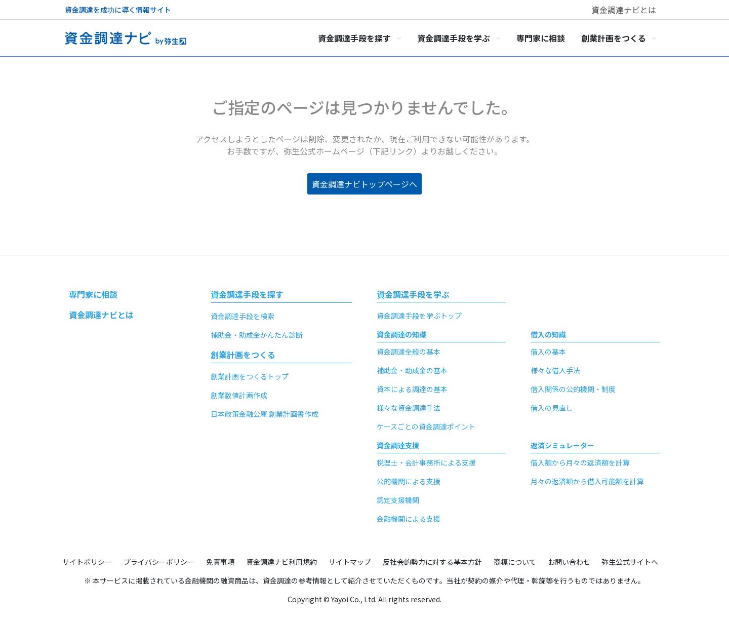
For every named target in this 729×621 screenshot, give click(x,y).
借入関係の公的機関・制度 (573, 389)
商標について (515, 562)
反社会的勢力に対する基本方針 (432, 562)
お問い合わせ (569, 562)
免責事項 (220, 562)
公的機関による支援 (408, 481)
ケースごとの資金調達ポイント (426, 426)
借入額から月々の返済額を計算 (580, 462)
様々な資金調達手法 (408, 408)
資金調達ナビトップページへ (364, 184)
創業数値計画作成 (239, 395)
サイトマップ (350, 562)
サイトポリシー (87, 562)
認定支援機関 (398, 500)
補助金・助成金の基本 (412, 370)
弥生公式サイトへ (629, 562)
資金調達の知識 (401, 334)
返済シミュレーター (562, 445)
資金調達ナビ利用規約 (281, 562)
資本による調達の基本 (412, 389)
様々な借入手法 (555, 370)
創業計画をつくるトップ (250, 376)
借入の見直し (552, 408)
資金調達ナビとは (623, 10)
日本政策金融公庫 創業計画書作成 (264, 414)
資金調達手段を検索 (242, 316)
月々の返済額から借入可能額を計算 (587, 481)
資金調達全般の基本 (408, 351)
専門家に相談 (93, 294)
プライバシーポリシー (159, 562)
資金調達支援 (398, 445)
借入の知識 (548, 334)
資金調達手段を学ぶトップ (419, 315)
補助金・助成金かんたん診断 (257, 335)
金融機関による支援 (408, 519)
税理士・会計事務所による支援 (426, 462)
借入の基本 (548, 351)
